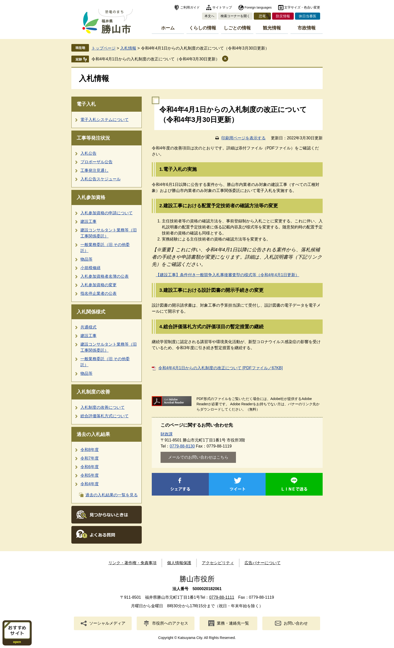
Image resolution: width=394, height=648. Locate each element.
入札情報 (128, 48)
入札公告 (88, 153)
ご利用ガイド (190, 7)
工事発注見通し (94, 170)
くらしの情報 (202, 27)
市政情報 (307, 27)
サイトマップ (222, 7)
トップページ (103, 48)
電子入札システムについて (104, 119)
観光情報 (272, 27)
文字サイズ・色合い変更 (302, 7)
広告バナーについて (262, 563)
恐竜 (262, 16)
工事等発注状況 (93, 138)
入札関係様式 (91, 311)
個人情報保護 (179, 563)
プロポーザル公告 (96, 162)
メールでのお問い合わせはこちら (198, 457)
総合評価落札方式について (104, 416)
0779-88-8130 (182, 446)
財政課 (167, 434)
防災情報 (283, 16)
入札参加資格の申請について (106, 213)
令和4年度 (89, 484)
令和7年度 (89, 458)
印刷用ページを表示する (243, 138)
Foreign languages (258, 7)
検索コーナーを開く (235, 16)
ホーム (168, 27)
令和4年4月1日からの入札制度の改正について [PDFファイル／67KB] (220, 368)
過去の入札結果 (93, 434)
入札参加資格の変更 (98, 285)
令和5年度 (89, 475)
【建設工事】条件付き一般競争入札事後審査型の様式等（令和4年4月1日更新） (227, 275)
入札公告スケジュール (100, 179)
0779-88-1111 (221, 597)
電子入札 (86, 104)
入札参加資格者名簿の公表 (104, 276)
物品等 (86, 259)
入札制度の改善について (102, 407)
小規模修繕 (90, 268)
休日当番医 (307, 16)
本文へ (209, 16)
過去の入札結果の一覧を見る (111, 495)
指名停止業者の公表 (98, 293)
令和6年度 (89, 467)
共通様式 (88, 327)
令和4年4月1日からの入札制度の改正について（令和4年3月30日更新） (155, 59)
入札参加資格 (91, 197)
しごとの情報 (237, 27)
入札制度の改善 (93, 391)
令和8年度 (89, 450)
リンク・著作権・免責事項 (132, 563)
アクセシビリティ (218, 563)
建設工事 (88, 221)
